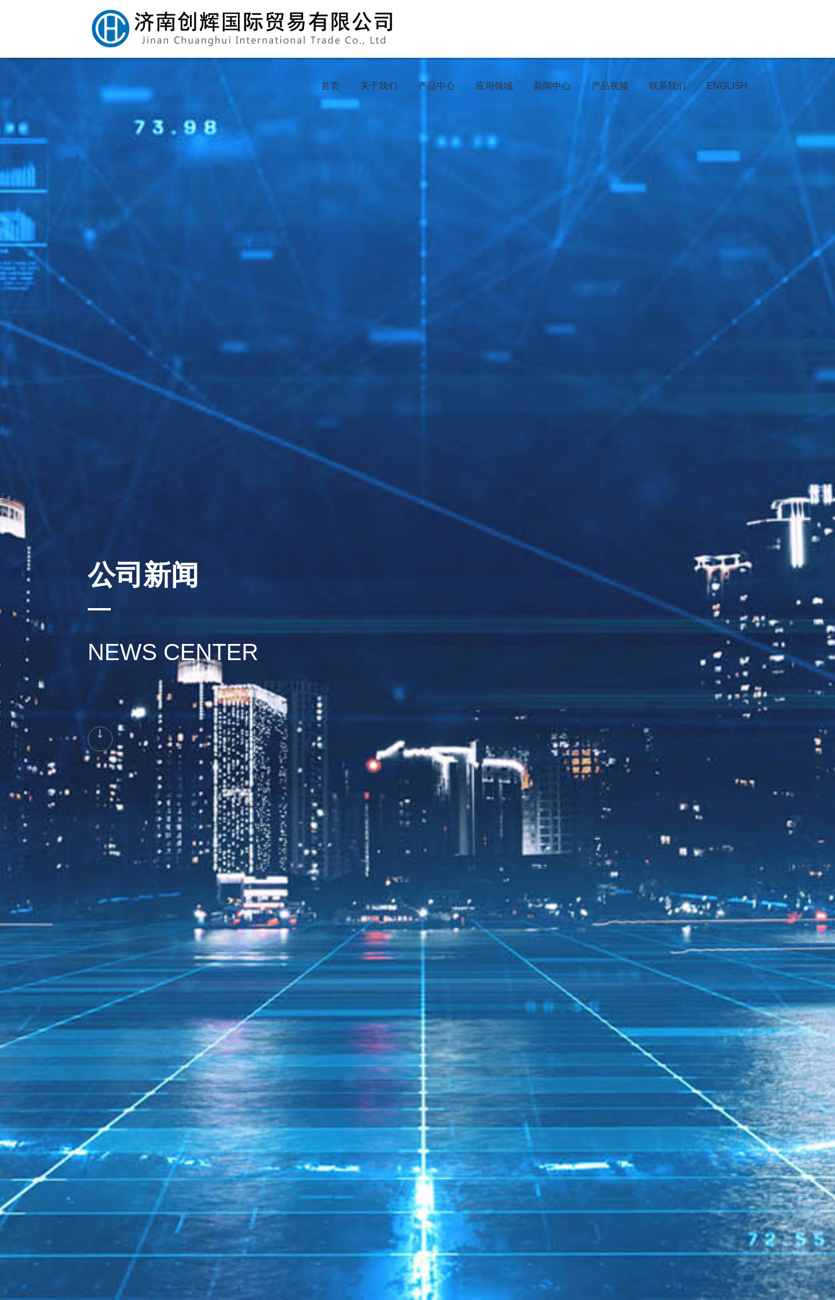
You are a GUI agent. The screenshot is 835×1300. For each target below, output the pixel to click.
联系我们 (667, 86)
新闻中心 (552, 86)
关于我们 (378, 86)
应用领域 (494, 86)
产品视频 (609, 86)
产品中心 (436, 86)
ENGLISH (727, 86)
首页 (330, 86)
